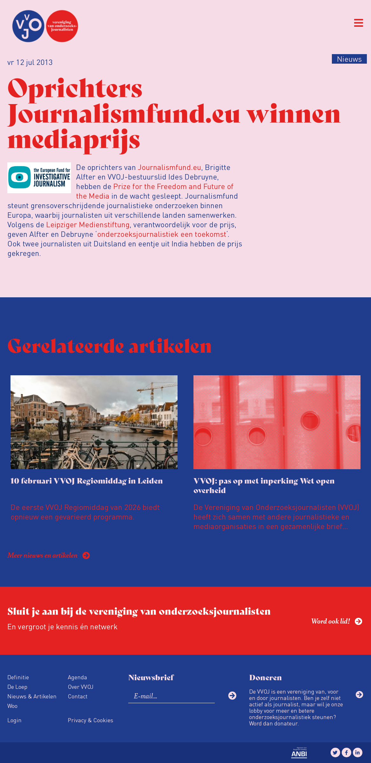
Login (14, 720)
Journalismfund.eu (169, 167)
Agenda (77, 677)
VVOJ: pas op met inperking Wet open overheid (264, 485)
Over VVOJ (81, 686)
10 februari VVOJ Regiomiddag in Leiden (86, 480)
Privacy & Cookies (90, 720)
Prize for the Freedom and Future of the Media (155, 191)
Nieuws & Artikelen (32, 696)
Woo (12, 705)
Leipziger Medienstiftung (87, 224)
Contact (78, 696)
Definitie (18, 677)
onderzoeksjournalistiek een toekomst (161, 234)
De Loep (17, 686)
